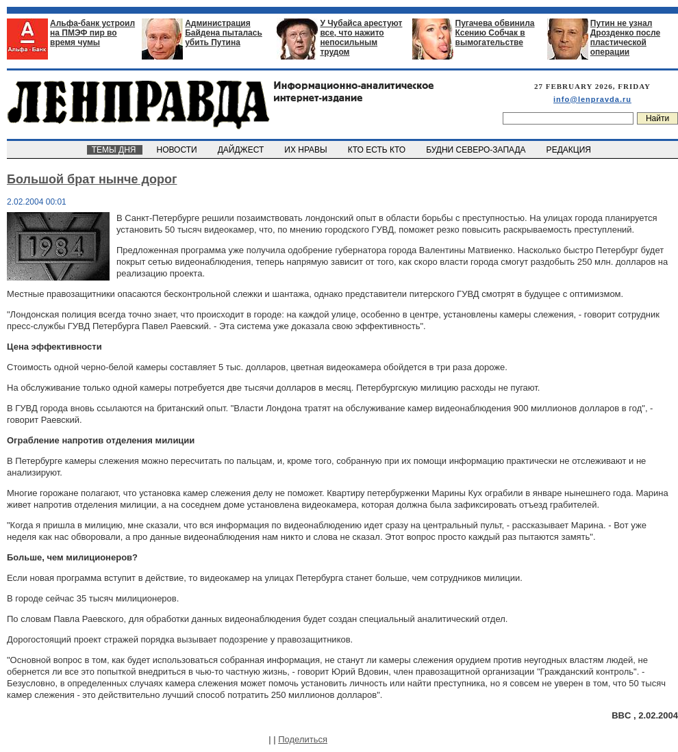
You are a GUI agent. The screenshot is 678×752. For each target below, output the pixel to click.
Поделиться (302, 739)
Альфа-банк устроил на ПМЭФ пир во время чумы (92, 32)
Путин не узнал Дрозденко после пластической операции (625, 37)
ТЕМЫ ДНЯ (114, 150)
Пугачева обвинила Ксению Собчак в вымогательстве (495, 32)
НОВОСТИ (178, 150)
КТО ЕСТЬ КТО (377, 150)
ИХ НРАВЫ (307, 150)
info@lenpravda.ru (592, 99)
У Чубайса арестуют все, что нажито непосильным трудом (361, 37)
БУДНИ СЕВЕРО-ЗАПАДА (476, 150)
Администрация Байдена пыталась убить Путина (223, 32)
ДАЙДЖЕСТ (242, 150)
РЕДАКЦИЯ (570, 150)
